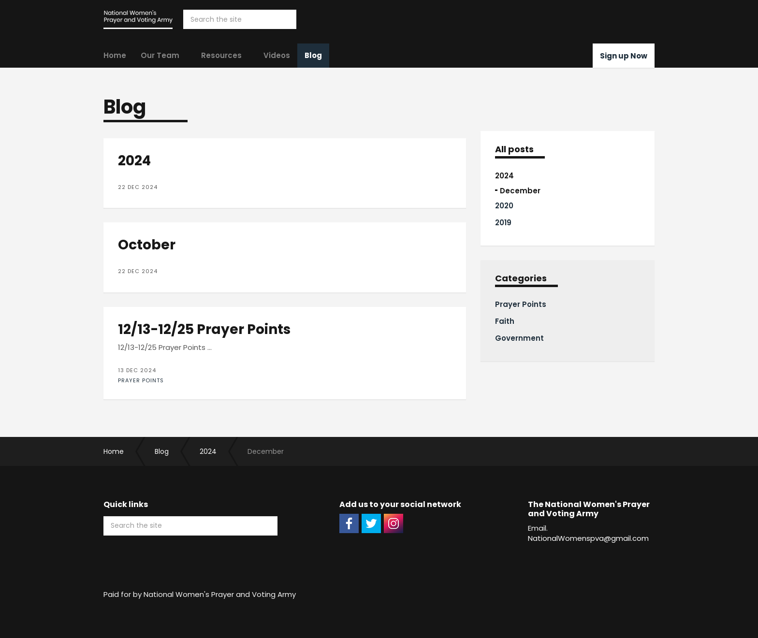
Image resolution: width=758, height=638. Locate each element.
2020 (504, 206)
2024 (504, 176)
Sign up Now (623, 56)
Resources (221, 55)
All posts (514, 149)
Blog (313, 55)
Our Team (160, 55)
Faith (504, 321)
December (520, 191)
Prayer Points (141, 380)
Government (519, 338)
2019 (503, 223)
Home (114, 55)
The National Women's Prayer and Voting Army (138, 19)
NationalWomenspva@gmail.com (588, 538)
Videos (276, 55)
